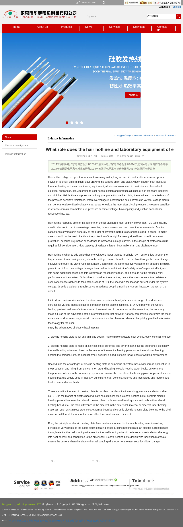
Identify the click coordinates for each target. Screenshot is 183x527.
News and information (143, 135)
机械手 (45, 520)
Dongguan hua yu (123, 135)
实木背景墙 (80, 520)
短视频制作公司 (57, 520)
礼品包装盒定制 (107, 520)
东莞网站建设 (35, 520)
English (176, 6)
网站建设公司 (92, 520)
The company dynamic (16, 145)
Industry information (15, 154)
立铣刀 (25, 520)
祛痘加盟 (69, 520)
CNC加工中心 (14, 520)
